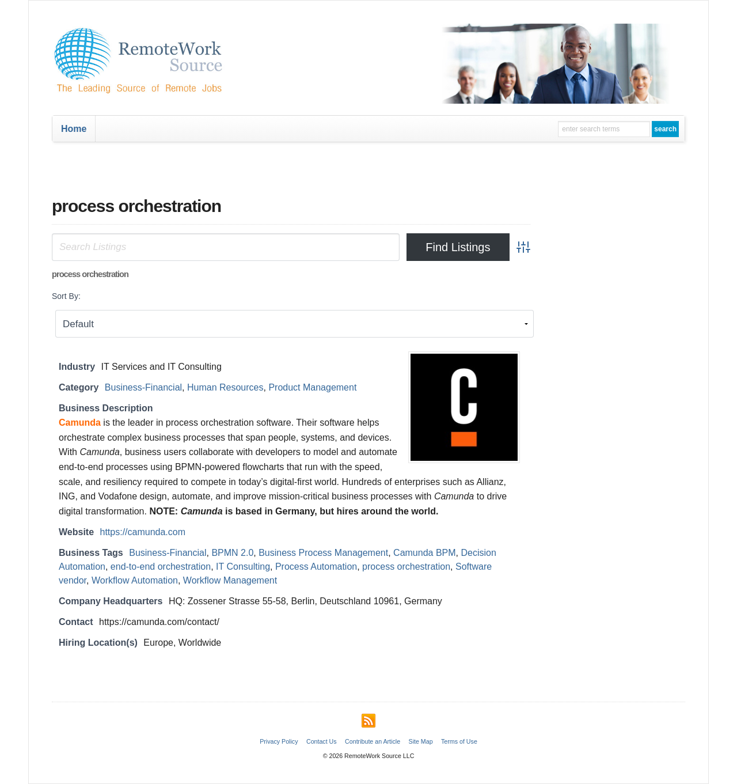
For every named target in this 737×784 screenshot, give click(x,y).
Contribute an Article (372, 741)
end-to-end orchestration (161, 566)
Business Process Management (323, 553)
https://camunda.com (143, 532)
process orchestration (406, 566)
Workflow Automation (135, 580)
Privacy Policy (279, 741)
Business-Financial (143, 387)
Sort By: (66, 296)
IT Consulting (243, 566)
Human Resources (225, 387)
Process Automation (316, 566)
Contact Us (321, 741)
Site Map (421, 741)
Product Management (312, 387)
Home (73, 129)
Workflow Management (230, 580)
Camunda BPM (424, 553)
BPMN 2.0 (232, 553)
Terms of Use (459, 741)
